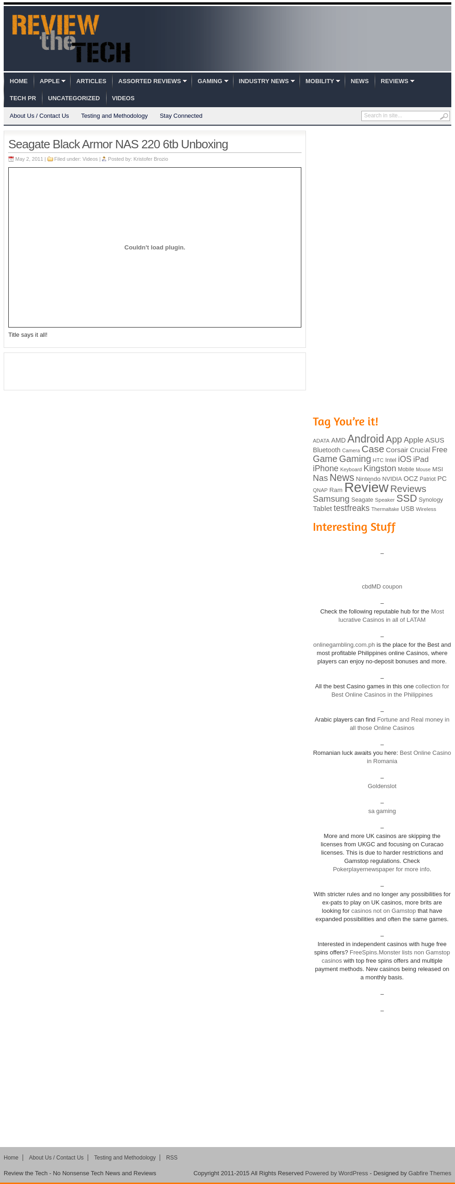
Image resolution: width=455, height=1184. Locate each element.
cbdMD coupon (382, 586)
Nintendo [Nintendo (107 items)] (368, 478)
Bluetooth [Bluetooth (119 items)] (327, 450)
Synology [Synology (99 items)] (431, 499)
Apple (50, 81)
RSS (172, 1157)
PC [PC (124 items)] (442, 478)
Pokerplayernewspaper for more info (381, 869)
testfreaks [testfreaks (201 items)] (352, 508)
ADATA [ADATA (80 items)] (321, 440)
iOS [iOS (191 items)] (405, 459)
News (360, 81)
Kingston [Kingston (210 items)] (380, 468)
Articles (91, 81)
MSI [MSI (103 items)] (437, 469)
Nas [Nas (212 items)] (320, 478)
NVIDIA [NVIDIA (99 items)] (392, 478)
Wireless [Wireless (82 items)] (426, 509)
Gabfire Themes (429, 1173)
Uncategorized (74, 98)
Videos (123, 98)
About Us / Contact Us (39, 115)
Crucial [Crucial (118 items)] (420, 450)
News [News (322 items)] (341, 477)
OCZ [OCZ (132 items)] (411, 478)
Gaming (210, 81)
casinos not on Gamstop (383, 910)
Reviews (394, 81)
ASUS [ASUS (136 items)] (434, 440)
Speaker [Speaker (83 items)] (385, 500)
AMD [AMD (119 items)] (338, 440)
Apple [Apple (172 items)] (414, 440)
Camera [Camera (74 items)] (351, 450)
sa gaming (382, 811)
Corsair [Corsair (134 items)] (397, 450)
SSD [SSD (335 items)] (406, 498)
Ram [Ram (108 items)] (336, 489)
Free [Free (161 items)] (440, 449)
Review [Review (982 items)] (366, 487)
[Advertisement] (155, 371)
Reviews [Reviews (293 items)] (408, 488)
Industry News (264, 81)
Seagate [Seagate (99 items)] (362, 499)
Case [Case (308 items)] (373, 448)
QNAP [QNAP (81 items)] (320, 490)
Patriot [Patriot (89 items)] (428, 479)
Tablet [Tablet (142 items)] (322, 508)
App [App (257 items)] (394, 439)
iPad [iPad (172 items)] (421, 459)
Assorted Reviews (149, 81)
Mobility (319, 81)
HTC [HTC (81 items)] (378, 460)
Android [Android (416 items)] (365, 439)
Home (19, 81)
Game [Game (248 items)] (325, 459)
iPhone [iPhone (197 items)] (326, 468)
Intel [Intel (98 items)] (390, 459)
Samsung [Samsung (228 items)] (331, 499)
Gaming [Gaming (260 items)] (355, 459)
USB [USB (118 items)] (407, 508)
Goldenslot (382, 786)
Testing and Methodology (114, 115)
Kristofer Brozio (150, 159)
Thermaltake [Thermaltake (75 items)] (385, 509)
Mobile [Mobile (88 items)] (406, 469)
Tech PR (23, 98)
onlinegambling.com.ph (344, 644)
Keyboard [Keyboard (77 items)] (351, 469)
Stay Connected (181, 115)
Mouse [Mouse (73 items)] (423, 469)
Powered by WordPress (336, 1173)
